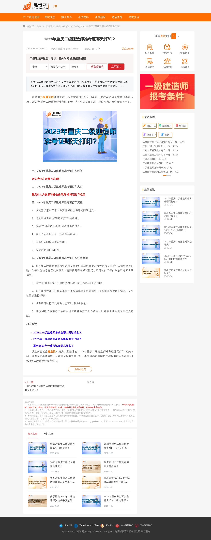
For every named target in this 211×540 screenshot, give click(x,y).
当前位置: (30, 26)
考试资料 (83, 17)
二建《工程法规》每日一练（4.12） (161, 150)
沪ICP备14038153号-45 (89, 525)
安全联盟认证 (146, 525)
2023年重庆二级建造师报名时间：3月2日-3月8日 (117, 448)
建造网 (52, 351)
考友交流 (134, 17)
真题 (165, 135)
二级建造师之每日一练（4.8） (158, 167)
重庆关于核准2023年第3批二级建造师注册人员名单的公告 (117, 482)
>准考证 (65, 26)
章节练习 (165, 126)
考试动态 (50, 17)
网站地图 (68, 525)
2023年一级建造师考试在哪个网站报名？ (57, 332)
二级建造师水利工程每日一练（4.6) (161, 172)
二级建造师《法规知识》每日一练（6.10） (164, 142)
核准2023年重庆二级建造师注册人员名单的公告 (62, 482)
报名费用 (185, 53)
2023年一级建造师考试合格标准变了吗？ (57, 339)
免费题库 (100, 17)
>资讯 (58, 26)
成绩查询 (185, 67)
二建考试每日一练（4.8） (156, 159)
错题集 (181, 126)
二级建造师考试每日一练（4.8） (159, 163)
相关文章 (32, 433)
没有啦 (90, 382)
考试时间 (167, 67)
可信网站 (110, 525)
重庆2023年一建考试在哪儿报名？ (53, 345)
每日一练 (149, 126)
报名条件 (66, 17)
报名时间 (167, 52)
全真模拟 (149, 135)
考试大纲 (149, 67)
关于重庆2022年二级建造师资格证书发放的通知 (62, 500)
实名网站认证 (127, 525)
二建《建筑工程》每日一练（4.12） (161, 155)
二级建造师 (47, 97)
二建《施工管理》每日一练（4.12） (161, 146)
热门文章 (48, 433)
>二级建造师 (49, 26)
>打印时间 (75, 26)
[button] (164, 175)
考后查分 (117, 17)
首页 (39, 26)
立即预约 (116, 66)
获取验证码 (97, 66)
